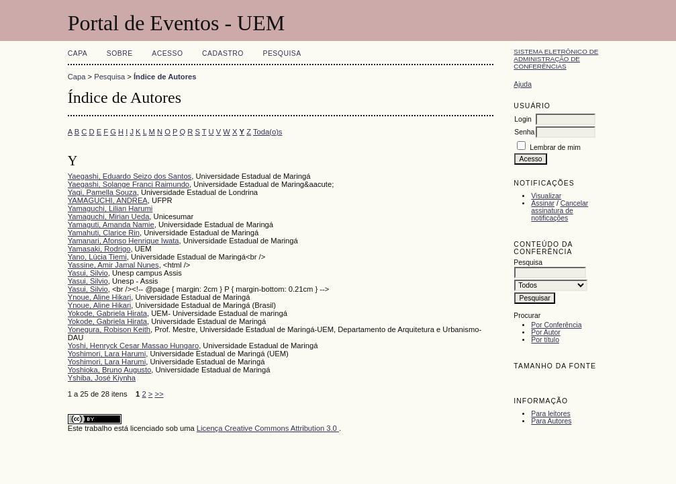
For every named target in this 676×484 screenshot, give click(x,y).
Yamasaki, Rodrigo (99, 249)
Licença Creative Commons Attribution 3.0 (268, 428)
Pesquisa (281, 53)
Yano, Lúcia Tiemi (97, 257)
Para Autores (551, 421)
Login (522, 119)
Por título (545, 340)
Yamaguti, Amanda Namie (111, 224)
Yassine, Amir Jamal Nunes (113, 265)
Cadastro (223, 53)
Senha (524, 132)
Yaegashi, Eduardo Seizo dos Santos (130, 176)
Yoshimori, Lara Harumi (107, 354)
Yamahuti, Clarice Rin (104, 233)
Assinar (542, 203)
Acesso (167, 53)
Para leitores (550, 413)
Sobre (120, 53)
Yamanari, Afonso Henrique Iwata (123, 241)
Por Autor (545, 332)
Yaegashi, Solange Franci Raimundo (128, 184)
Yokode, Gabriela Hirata (107, 313)
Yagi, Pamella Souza (102, 192)
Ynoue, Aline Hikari (100, 297)
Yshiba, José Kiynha (102, 378)
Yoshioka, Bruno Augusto (110, 370)
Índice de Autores (165, 77)
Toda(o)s (268, 132)
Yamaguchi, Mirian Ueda (109, 216)
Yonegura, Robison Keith (109, 329)
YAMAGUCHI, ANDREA (108, 200)
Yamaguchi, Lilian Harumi (110, 208)
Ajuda (523, 84)
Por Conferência (556, 325)
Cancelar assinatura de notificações (559, 211)
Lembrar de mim (555, 147)
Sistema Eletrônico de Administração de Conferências (556, 59)
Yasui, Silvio (88, 273)
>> (158, 394)
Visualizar (546, 196)
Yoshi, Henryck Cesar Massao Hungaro (133, 345)
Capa (78, 53)
